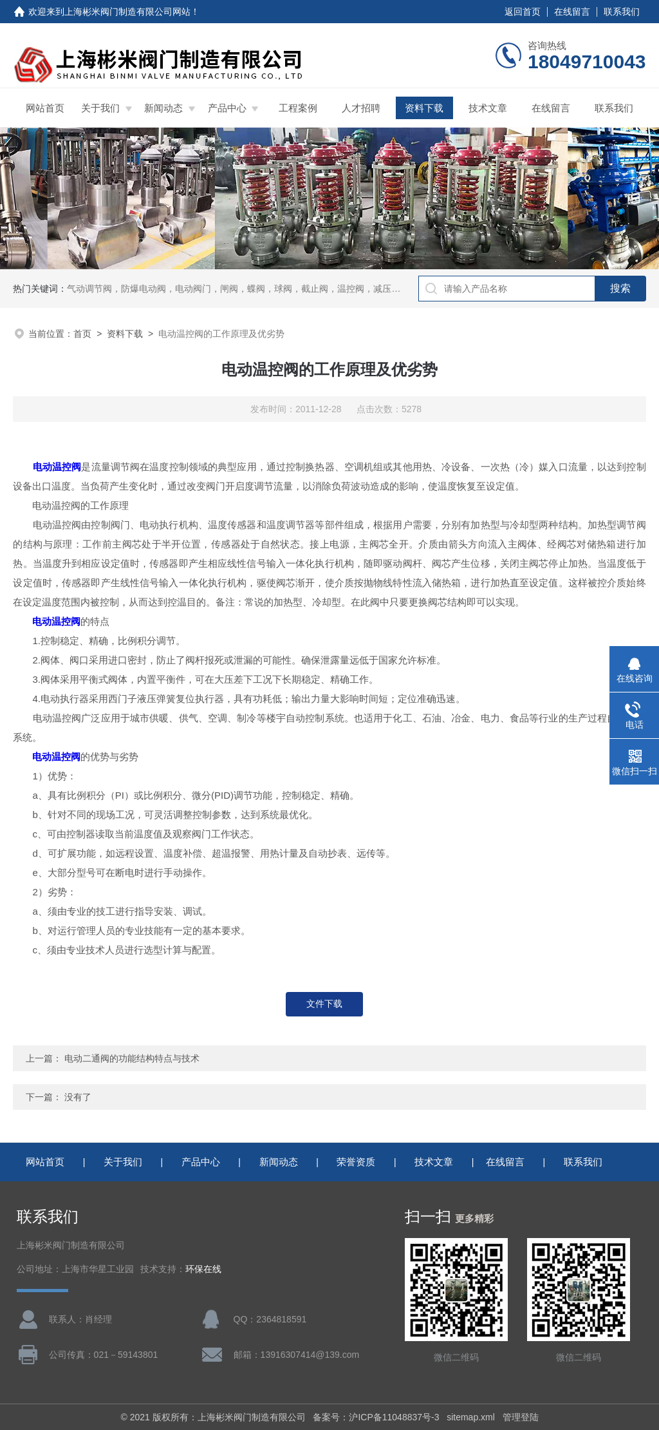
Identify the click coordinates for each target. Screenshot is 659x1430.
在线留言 (572, 11)
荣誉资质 (356, 1161)
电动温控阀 (52, 466)
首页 (82, 334)
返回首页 (523, 11)
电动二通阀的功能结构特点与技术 (132, 1058)
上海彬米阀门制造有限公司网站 (127, 11)
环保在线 (203, 1269)
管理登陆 (521, 1417)
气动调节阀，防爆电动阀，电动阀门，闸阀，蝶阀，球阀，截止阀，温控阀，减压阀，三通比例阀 (260, 288)
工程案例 (298, 107)
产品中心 (227, 107)
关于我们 (100, 107)
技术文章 (488, 107)
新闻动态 (163, 107)
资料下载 (424, 107)
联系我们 (622, 11)
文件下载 (324, 1004)
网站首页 (45, 107)
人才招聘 (361, 107)
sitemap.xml (471, 1417)
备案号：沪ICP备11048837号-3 (376, 1417)
